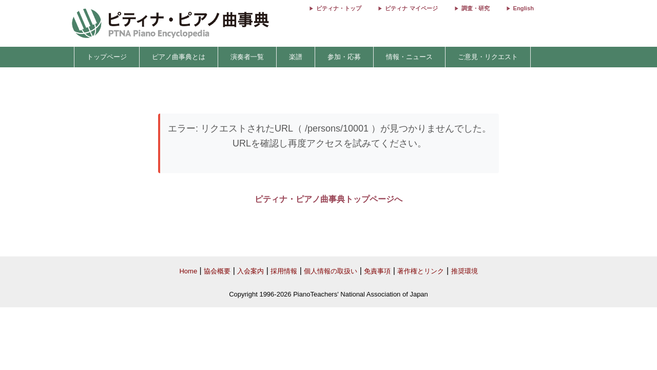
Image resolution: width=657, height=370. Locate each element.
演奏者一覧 (247, 57)
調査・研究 (475, 8)
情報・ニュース (409, 57)
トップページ (107, 57)
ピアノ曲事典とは (178, 57)
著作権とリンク (420, 271)
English (523, 8)
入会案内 (250, 271)
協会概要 (217, 271)
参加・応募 (344, 57)
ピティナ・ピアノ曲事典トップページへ (328, 199)
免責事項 (377, 271)
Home (188, 271)
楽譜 (295, 57)
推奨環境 (464, 271)
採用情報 (283, 271)
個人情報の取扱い (330, 271)
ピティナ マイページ (411, 8)
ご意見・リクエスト (488, 57)
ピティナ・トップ (338, 8)
